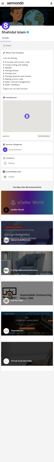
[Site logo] (15, 3)
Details (5, 38)
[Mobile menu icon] (2, 3)
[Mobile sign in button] (51, 3)
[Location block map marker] (27, 116)
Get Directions (44, 136)
